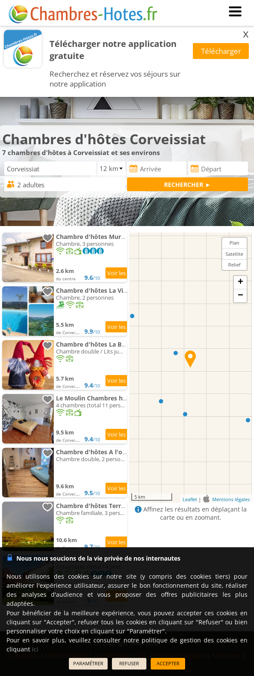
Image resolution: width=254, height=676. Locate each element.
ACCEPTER (168, 663)
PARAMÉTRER (88, 663)
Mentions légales (231, 499)
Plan (234, 242)
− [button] (240, 295)
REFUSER (129, 663)
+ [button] (240, 282)
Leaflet (190, 499)
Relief (234, 264)
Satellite (234, 254)
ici (35, 649)
